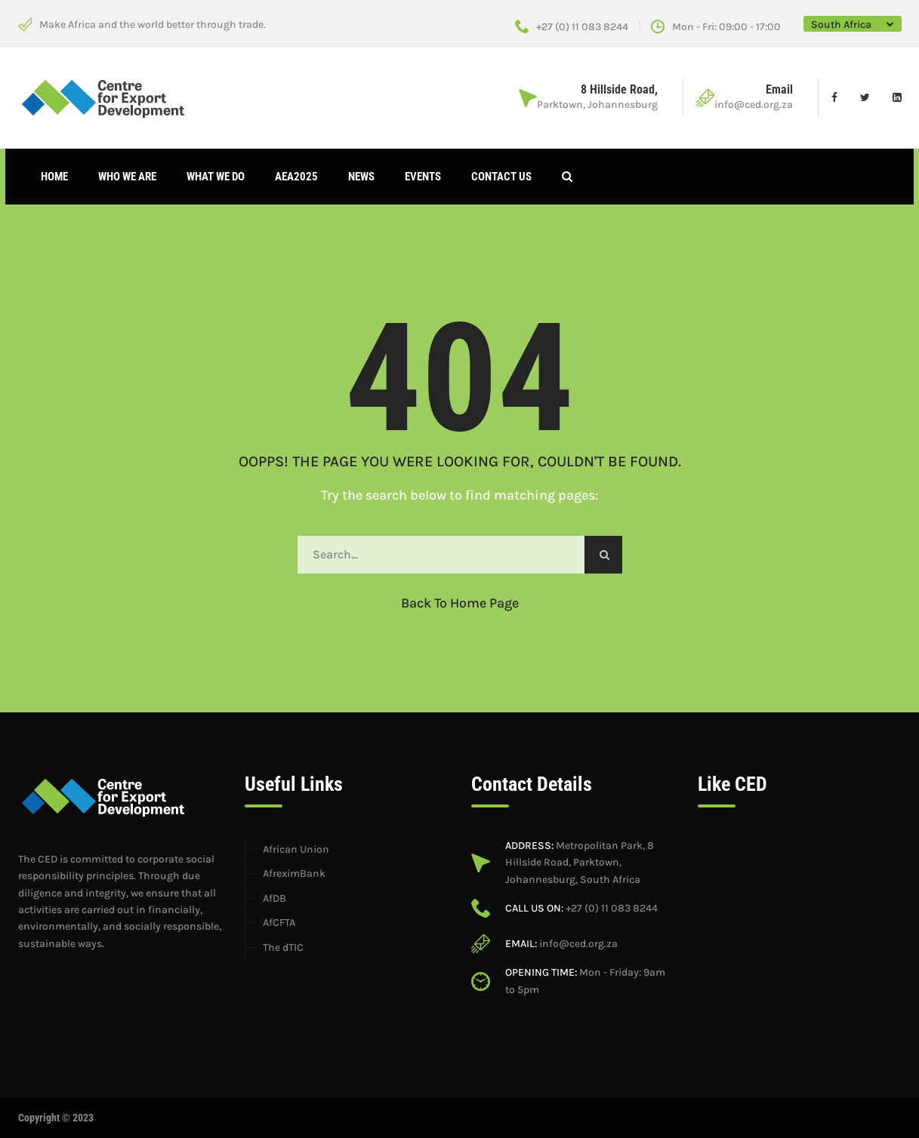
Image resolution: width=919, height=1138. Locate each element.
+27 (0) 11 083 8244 (571, 26)
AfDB (274, 898)
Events (423, 176)
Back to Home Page (460, 603)
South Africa (841, 24)
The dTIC (283, 947)
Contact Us (501, 176)
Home (54, 176)
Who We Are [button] (127, 176)
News (361, 176)
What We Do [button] (216, 176)
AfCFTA (279, 922)
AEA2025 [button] (296, 176)
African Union (296, 849)
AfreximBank (294, 873)
